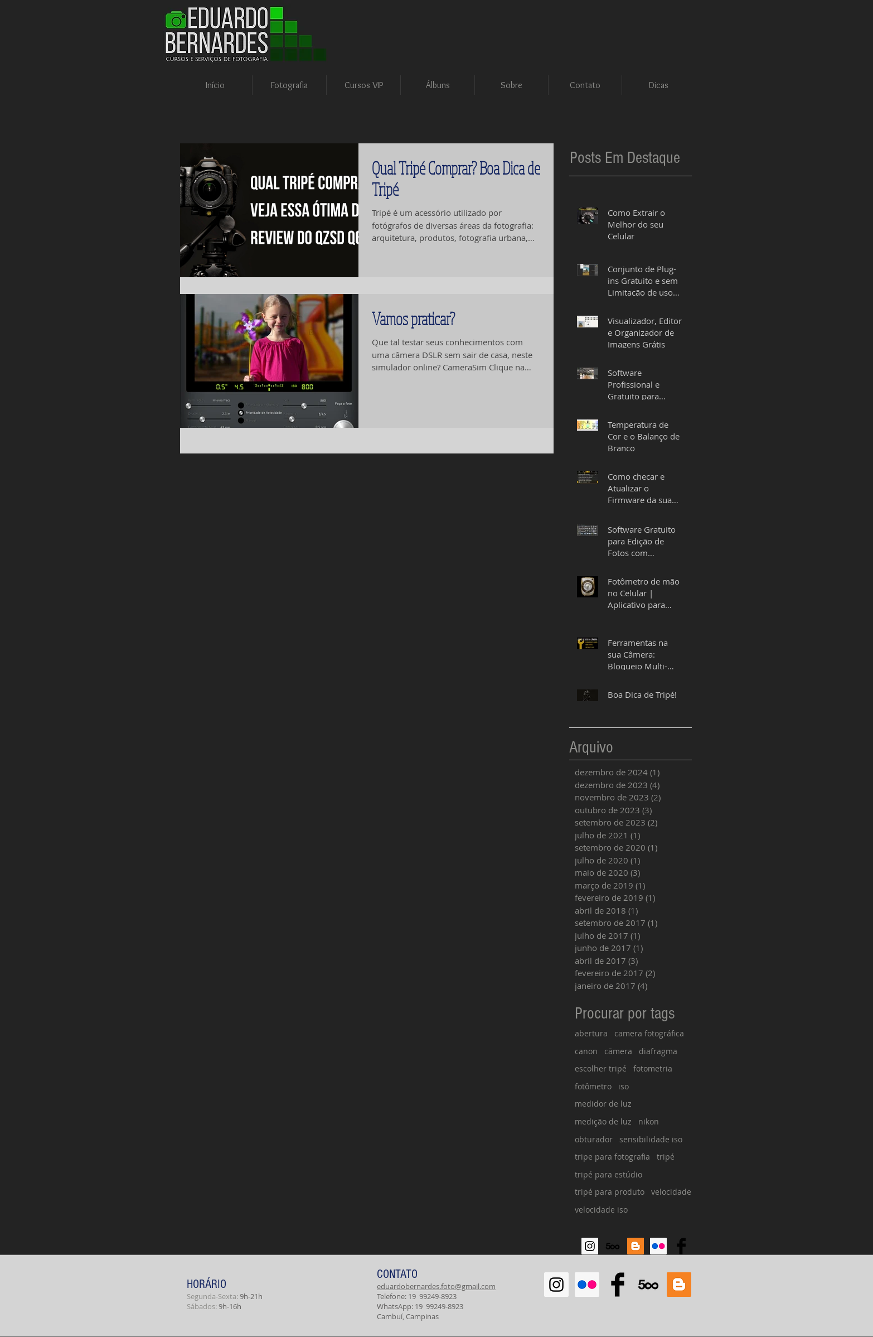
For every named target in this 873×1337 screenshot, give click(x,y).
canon (586, 1051)
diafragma (658, 1051)
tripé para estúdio (608, 1174)
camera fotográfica (649, 1033)
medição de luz (603, 1121)
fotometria (652, 1068)
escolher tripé (601, 1068)
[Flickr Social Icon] (658, 1246)
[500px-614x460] (612, 1246)
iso (623, 1086)
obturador (594, 1139)
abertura (591, 1033)
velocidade (671, 1191)
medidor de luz (603, 1103)
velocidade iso (601, 1209)
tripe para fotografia (612, 1156)
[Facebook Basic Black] (681, 1246)
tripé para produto (609, 1191)
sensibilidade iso (650, 1139)
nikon (648, 1121)
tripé (666, 1156)
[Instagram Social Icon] (589, 1246)
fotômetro (593, 1086)
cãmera (618, 1051)
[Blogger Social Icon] (635, 1246)
